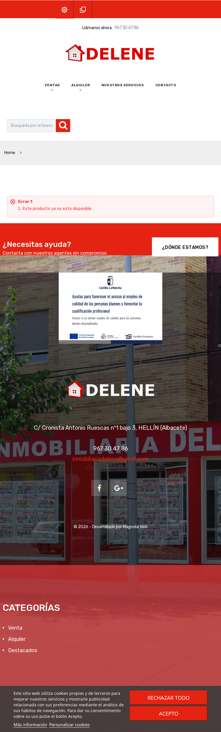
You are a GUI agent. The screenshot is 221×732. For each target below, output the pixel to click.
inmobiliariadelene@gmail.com (110, 458)
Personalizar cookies (69, 724)
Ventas (52, 85)
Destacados (22, 650)
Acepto (168, 713)
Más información (30, 724)
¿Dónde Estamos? (185, 247)
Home (10, 152)
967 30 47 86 (126, 27)
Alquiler (80, 85)
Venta (14, 628)
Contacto (165, 85)
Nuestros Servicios (123, 85)
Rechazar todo (169, 697)
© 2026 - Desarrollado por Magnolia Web (111, 526)
